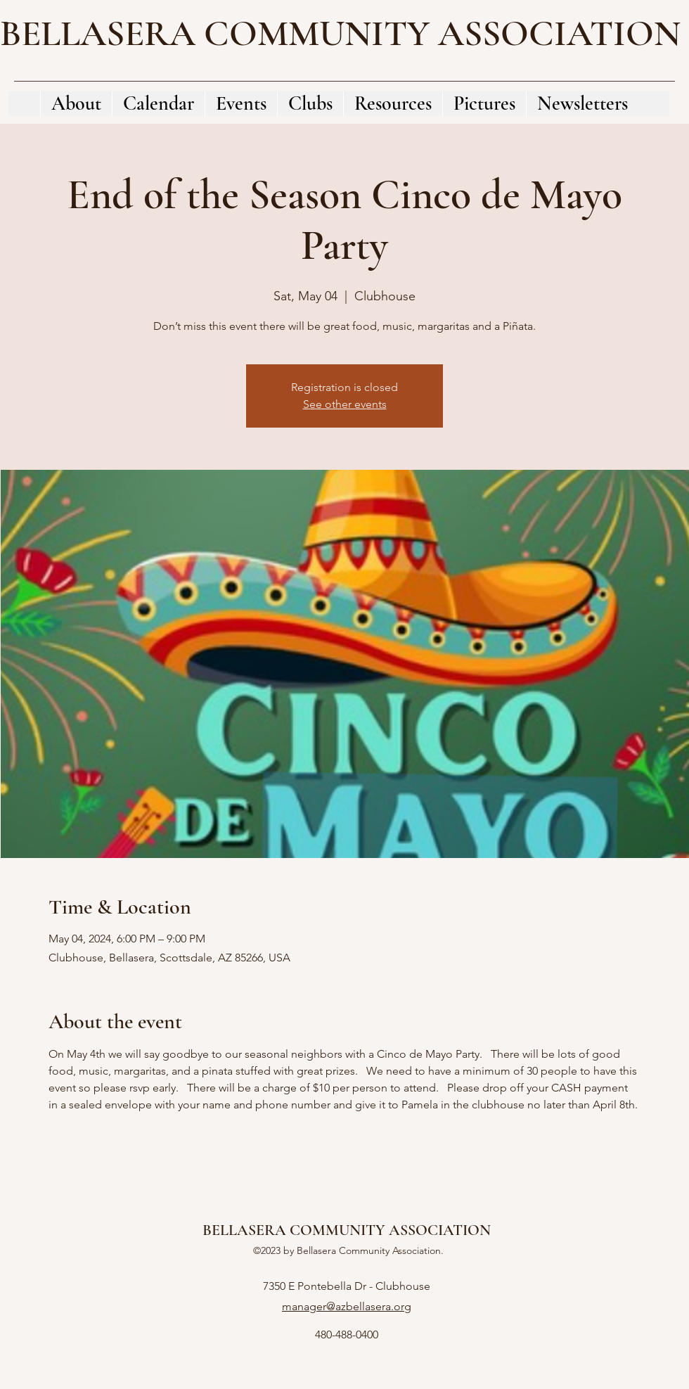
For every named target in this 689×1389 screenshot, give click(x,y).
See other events (345, 404)
